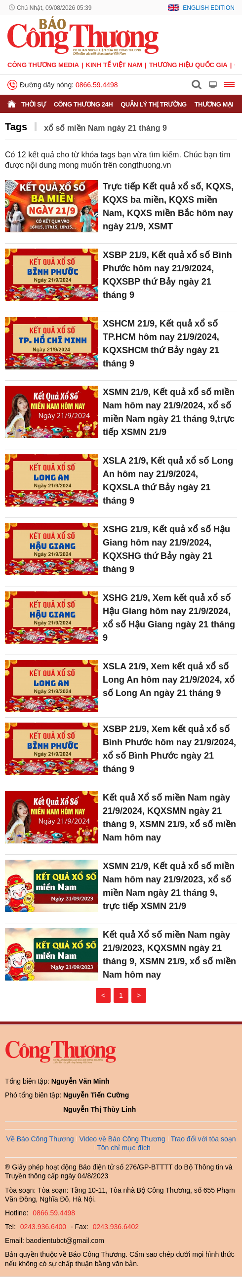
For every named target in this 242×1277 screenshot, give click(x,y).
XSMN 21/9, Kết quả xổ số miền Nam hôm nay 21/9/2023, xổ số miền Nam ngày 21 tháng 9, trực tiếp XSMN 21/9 (169, 886)
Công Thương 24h (83, 104)
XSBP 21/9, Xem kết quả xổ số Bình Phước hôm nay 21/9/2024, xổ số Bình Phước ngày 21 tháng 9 (169, 749)
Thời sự (33, 104)
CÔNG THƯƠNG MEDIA (43, 65)
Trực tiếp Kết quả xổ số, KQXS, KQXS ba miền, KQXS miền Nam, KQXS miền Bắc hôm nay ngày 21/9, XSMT (168, 206)
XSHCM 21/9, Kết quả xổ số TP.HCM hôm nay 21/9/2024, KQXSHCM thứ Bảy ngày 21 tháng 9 (161, 343)
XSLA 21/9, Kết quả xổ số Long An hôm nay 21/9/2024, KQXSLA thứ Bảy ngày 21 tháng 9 (168, 481)
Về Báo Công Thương (40, 1139)
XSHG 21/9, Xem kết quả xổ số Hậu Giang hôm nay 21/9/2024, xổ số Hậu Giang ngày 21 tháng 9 (169, 618)
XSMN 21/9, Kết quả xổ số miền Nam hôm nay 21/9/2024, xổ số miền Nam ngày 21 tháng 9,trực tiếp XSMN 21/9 (169, 412)
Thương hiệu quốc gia (188, 65)
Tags (16, 126)
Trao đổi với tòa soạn (203, 1139)
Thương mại (214, 104)
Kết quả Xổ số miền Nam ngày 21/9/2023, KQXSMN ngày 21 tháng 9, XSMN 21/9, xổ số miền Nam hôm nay (169, 955)
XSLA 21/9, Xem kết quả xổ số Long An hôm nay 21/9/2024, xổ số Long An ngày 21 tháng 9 (169, 679)
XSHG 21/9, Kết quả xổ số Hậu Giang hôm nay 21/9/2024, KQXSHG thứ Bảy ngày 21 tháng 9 (166, 549)
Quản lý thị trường (154, 104)
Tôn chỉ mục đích (124, 1148)
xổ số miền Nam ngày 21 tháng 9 (105, 128)
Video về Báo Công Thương (122, 1139)
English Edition (209, 7)
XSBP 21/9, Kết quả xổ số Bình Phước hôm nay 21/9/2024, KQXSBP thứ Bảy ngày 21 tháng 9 (167, 275)
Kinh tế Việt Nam (114, 65)
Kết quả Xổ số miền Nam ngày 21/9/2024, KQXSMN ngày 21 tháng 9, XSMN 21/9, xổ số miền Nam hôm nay (169, 817)
